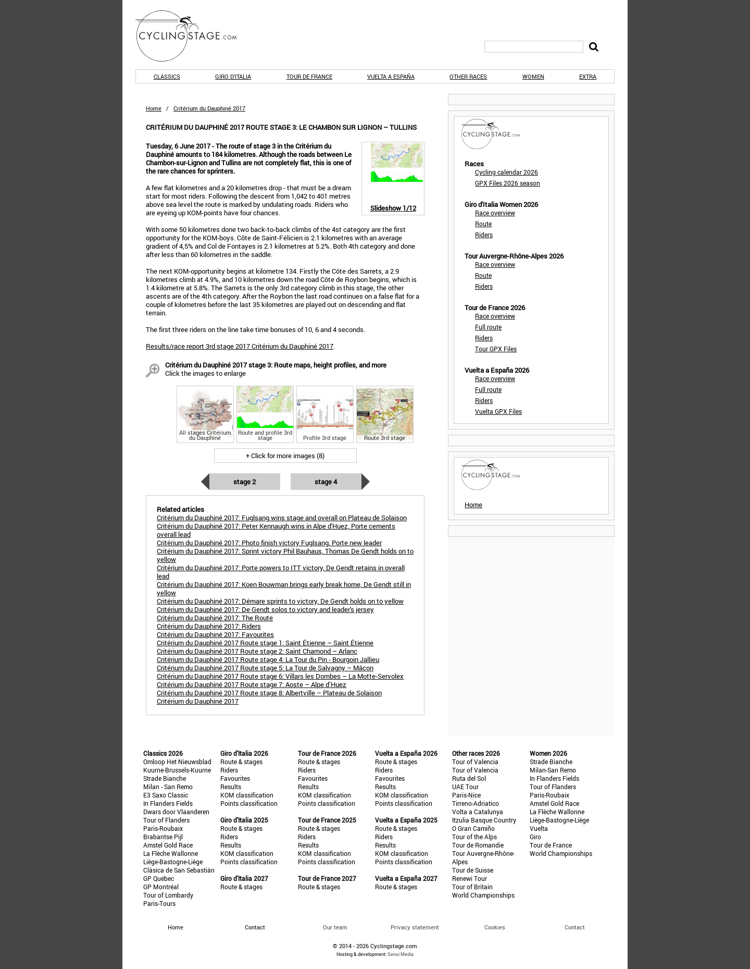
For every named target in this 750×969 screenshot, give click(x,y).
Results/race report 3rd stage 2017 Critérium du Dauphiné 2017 (239, 346)
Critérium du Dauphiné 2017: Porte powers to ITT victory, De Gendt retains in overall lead (281, 572)
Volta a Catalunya (477, 811)
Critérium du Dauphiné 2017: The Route (215, 617)
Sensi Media (401, 954)
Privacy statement (415, 927)
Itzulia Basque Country (484, 820)
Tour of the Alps (474, 836)
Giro (535, 836)
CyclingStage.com (192, 36)
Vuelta (539, 828)
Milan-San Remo (553, 770)
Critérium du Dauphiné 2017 (198, 701)
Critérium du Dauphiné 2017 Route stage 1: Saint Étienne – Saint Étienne (265, 642)
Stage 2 (244, 481)
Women (533, 76)
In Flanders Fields (168, 803)
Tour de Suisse (472, 870)
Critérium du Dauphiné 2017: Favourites (215, 634)
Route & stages (241, 761)
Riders (484, 234)
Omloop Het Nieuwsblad (177, 761)
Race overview (495, 212)
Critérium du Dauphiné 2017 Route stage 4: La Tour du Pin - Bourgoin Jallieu (268, 659)
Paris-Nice (466, 795)
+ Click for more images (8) (285, 455)
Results (230, 786)
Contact (575, 927)
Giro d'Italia (233, 76)
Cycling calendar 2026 (506, 172)
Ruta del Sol (469, 778)
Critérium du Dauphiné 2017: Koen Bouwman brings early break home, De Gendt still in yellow (284, 588)
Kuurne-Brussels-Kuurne (177, 770)
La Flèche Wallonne (170, 853)
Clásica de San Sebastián (179, 870)
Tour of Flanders (166, 820)
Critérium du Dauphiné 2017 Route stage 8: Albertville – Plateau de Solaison (269, 692)
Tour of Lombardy (168, 895)
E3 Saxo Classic (165, 795)
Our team (335, 927)
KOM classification (246, 795)
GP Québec (158, 878)
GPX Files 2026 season (507, 183)
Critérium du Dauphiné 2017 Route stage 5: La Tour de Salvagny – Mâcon (265, 667)
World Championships (483, 895)
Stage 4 (326, 481)
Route (483, 223)
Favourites (235, 778)
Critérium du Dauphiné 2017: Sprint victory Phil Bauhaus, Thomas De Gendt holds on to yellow (285, 555)
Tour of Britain (472, 886)
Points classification (249, 803)
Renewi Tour (469, 878)
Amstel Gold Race (168, 845)
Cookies (494, 927)
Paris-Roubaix (163, 828)
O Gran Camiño (473, 828)
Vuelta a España (391, 76)
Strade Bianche (164, 778)
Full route (488, 327)
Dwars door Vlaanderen (176, 811)
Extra (587, 76)
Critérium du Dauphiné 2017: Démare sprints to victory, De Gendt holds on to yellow (280, 601)
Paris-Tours (159, 903)
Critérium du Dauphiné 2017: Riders (209, 626)
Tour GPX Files (496, 349)
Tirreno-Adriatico (475, 803)
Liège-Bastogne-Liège (173, 861)
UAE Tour (465, 786)
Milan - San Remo (168, 786)
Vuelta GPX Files (498, 411)
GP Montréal (161, 886)
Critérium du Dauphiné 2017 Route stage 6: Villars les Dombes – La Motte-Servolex (280, 676)
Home (153, 108)
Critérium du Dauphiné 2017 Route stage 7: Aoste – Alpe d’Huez (251, 684)
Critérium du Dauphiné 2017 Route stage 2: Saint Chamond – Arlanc (257, 651)
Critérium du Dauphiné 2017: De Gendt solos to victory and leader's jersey (265, 609)
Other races (468, 76)
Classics (167, 76)
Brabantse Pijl (163, 836)
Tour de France (309, 76)
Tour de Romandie (478, 845)
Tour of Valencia (475, 761)
